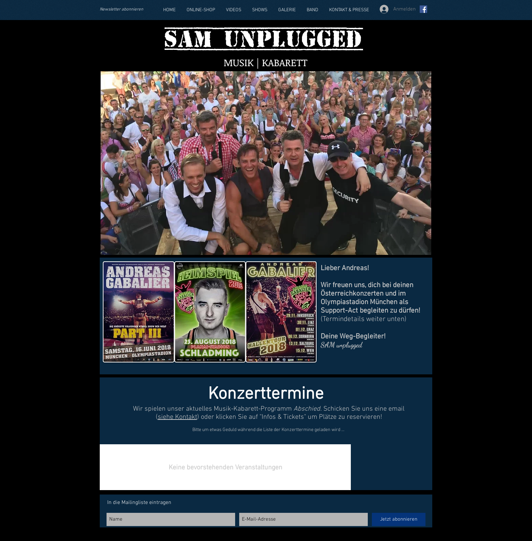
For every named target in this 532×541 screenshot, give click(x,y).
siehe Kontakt (177, 417)
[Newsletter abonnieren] (125, 10)
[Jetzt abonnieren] (398, 519)
